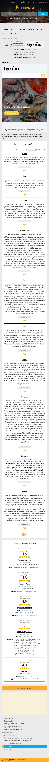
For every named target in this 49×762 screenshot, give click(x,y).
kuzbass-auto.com (26, 610)
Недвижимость (10, 732)
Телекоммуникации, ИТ (13, 743)
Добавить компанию (27, 2)
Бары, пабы (8, 721)
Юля (24, 326)
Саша (24, 491)
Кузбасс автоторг (24, 608)
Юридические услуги (12, 749)
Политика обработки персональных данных (14, 761)
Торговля (8, 746)
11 (22, 41)
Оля (24, 176)
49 (30, 660)
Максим (24, 397)
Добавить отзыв (24, 688)
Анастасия (24, 230)
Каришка (24, 456)
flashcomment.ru (10, 759)
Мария (24, 360)
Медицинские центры (13, 729)
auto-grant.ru (26, 674)
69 (30, 596)
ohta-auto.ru (26, 562)
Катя (24, 280)
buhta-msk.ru (32, 49)
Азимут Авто (24, 584)
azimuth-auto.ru (26, 586)
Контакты (13, 2)
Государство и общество (14, 724)
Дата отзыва (30, 150)
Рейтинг (40, 150)
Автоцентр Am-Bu (24, 632)
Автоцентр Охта (24, 560)
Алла (24, 200)
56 (30, 549)
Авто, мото (8, 718)
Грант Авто (24, 671)
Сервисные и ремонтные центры (17, 741)
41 (30, 572)
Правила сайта (43, 2)
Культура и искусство (12, 727)
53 (30, 620)
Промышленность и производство (18, 738)
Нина (24, 154)
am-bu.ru (26, 634)
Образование (9, 735)
